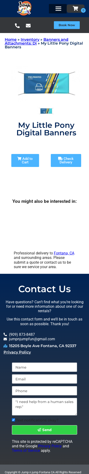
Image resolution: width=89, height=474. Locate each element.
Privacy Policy (17, 352)
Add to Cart (25, 160)
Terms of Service (26, 450)
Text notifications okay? (37, 420)
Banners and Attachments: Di (36, 41)
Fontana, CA (64, 253)
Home (11, 39)
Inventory (30, 39)
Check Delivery (66, 160)
